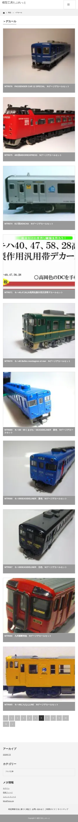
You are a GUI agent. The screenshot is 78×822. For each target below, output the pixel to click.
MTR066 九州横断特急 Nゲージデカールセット (27, 636)
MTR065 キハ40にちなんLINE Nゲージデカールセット (31, 704)
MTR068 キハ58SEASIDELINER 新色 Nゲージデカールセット (35, 498)
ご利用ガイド (50, 809)
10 (65, 718)
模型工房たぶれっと (43, 818)
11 (6, 724)
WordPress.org (8, 801)
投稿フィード (8, 792)
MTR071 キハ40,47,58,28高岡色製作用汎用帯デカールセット (33, 292)
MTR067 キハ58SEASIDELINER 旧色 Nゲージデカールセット (35, 567)
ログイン (6, 788)
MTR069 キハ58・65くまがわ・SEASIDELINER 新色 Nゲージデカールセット (38, 431)
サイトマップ (63, 809)
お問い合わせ (37, 809)
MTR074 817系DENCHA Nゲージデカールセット (28, 223)
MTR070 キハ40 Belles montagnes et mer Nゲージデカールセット (37, 361)
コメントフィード (9, 797)
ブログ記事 (9, 771)
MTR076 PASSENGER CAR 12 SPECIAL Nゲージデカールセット (36, 86)
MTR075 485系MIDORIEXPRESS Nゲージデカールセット (33, 155)
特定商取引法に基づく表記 (19, 809)
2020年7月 (7, 755)
